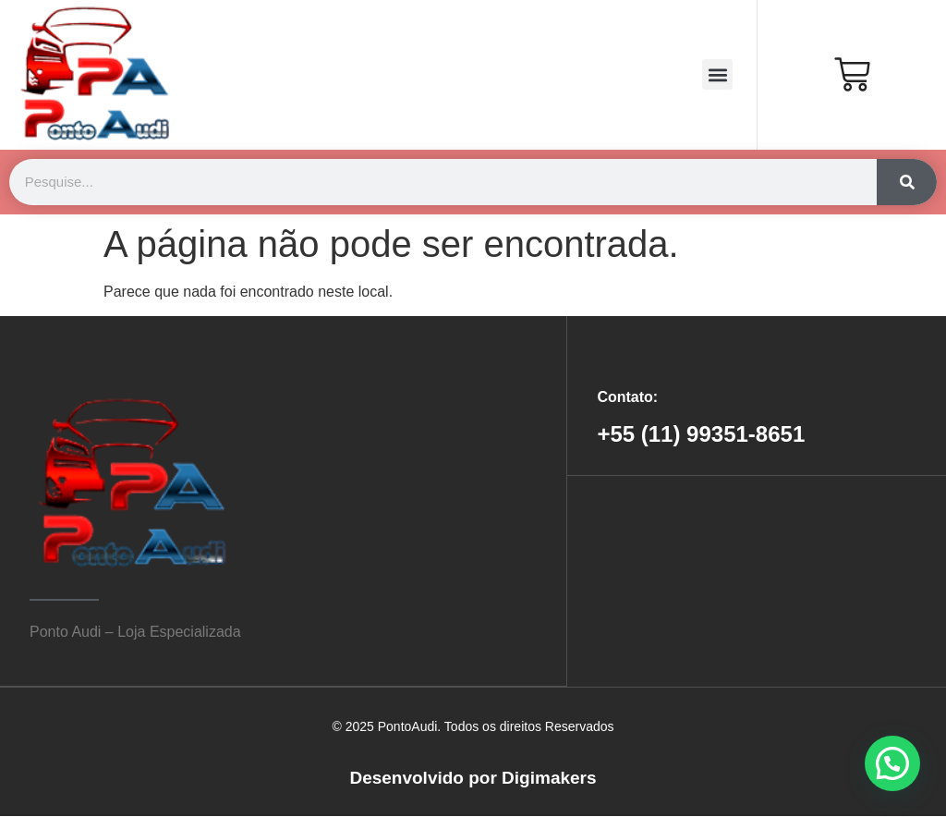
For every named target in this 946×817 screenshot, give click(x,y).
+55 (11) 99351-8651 (701, 433)
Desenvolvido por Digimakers (472, 777)
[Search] (907, 182)
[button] (717, 74)
